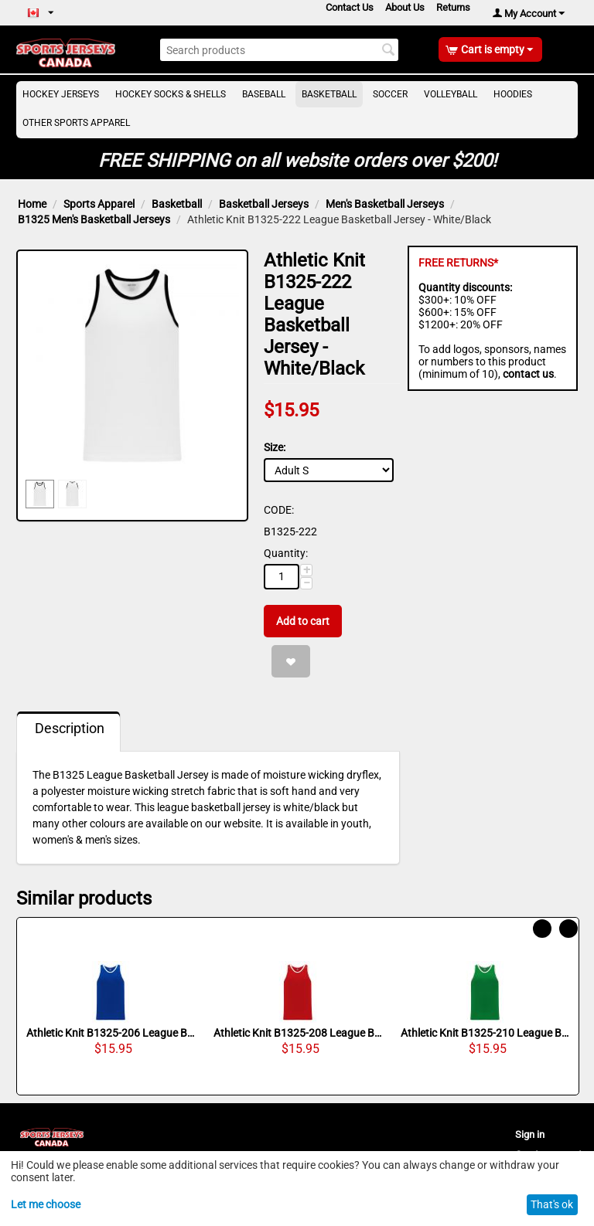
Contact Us (350, 7)
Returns (453, 7)
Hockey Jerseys (60, 94)
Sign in (529, 1134)
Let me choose (45, 1204)
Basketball (329, 94)
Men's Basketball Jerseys (385, 204)
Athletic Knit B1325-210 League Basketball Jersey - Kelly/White (485, 1033)
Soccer (390, 94)
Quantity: (286, 553)
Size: (274, 447)
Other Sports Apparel (76, 122)
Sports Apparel (99, 204)
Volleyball (450, 94)
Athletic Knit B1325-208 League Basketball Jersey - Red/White (297, 1033)
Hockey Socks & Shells (170, 94)
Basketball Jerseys (264, 204)
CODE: (279, 510)
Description (69, 728)
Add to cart (302, 621)
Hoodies (512, 94)
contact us (528, 374)
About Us (405, 7)
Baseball (263, 94)
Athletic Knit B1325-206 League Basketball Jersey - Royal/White (110, 1033)
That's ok (552, 1204)
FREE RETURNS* (458, 262)
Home (32, 204)
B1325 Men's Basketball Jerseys (94, 219)
